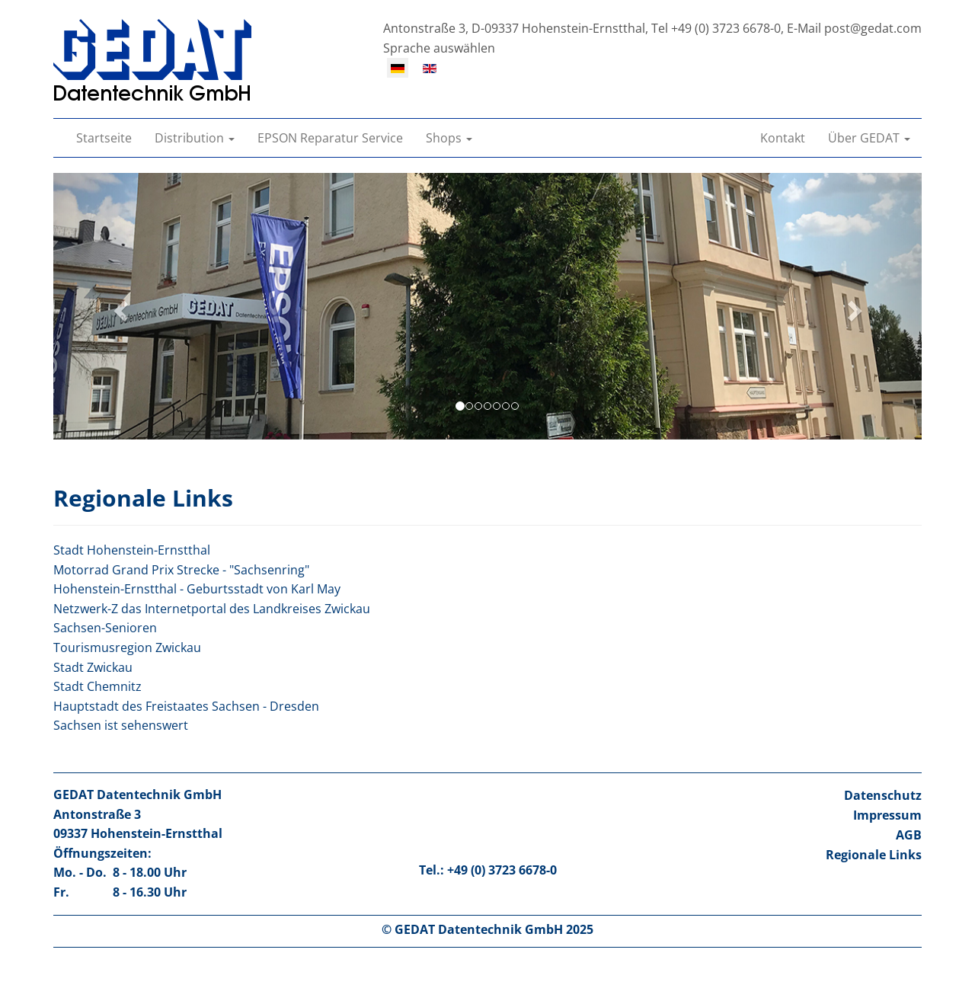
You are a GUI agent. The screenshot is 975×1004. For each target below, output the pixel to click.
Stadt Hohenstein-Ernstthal (131, 550)
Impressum (887, 815)
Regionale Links (874, 854)
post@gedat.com (873, 28)
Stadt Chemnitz (97, 686)
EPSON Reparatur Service (330, 137)
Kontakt (782, 137)
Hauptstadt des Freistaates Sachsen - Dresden (186, 706)
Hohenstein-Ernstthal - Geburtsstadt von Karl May (196, 588)
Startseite (104, 137)
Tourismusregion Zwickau (127, 647)
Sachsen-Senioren (105, 627)
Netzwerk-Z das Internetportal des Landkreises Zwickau (211, 608)
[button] (194, 138)
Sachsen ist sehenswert (120, 725)
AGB (909, 835)
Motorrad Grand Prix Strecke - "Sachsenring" (181, 569)
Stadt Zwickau (93, 667)
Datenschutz (883, 795)
